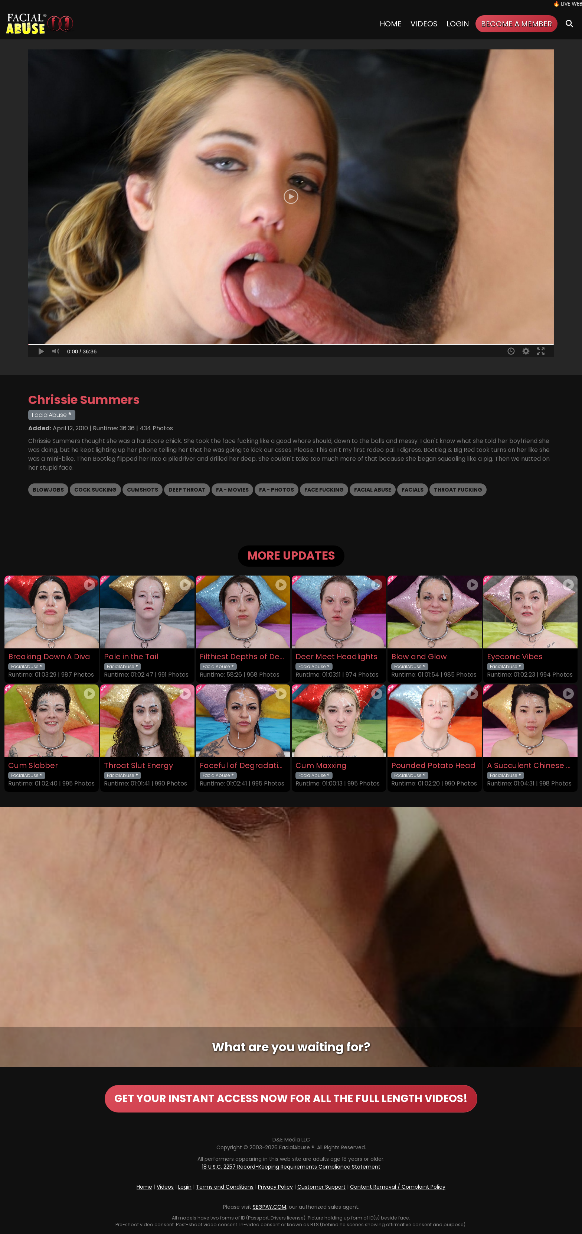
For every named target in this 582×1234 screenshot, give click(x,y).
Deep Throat (187, 489)
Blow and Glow (419, 656)
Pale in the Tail (131, 656)
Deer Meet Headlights (336, 656)
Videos (424, 24)
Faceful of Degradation (243, 765)
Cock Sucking (95, 489)
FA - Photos (276, 489)
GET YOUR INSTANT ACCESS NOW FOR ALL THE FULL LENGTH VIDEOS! (291, 1098)
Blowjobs (48, 489)
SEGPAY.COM (269, 1207)
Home (391, 24)
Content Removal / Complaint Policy (397, 1187)
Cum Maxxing (321, 765)
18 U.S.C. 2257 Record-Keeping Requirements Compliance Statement (291, 1166)
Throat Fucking (458, 489)
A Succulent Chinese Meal (530, 765)
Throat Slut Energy (138, 765)
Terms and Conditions (225, 1187)
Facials (413, 489)
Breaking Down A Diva (49, 656)
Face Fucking (324, 489)
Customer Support (321, 1187)
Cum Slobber (33, 765)
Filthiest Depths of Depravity (243, 656)
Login (458, 24)
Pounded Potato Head (433, 765)
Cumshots (142, 489)
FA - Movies (232, 489)
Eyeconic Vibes (515, 656)
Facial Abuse (372, 489)
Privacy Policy (275, 1187)
